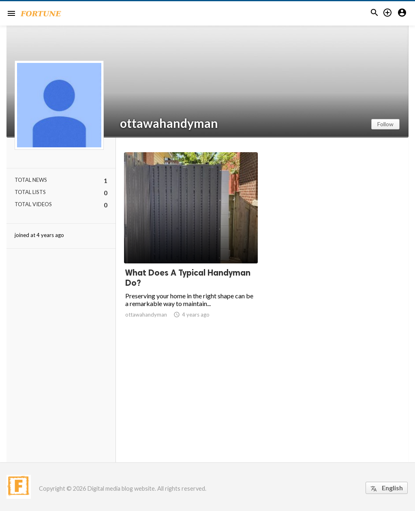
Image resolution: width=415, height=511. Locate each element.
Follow (385, 124)
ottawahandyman (169, 123)
